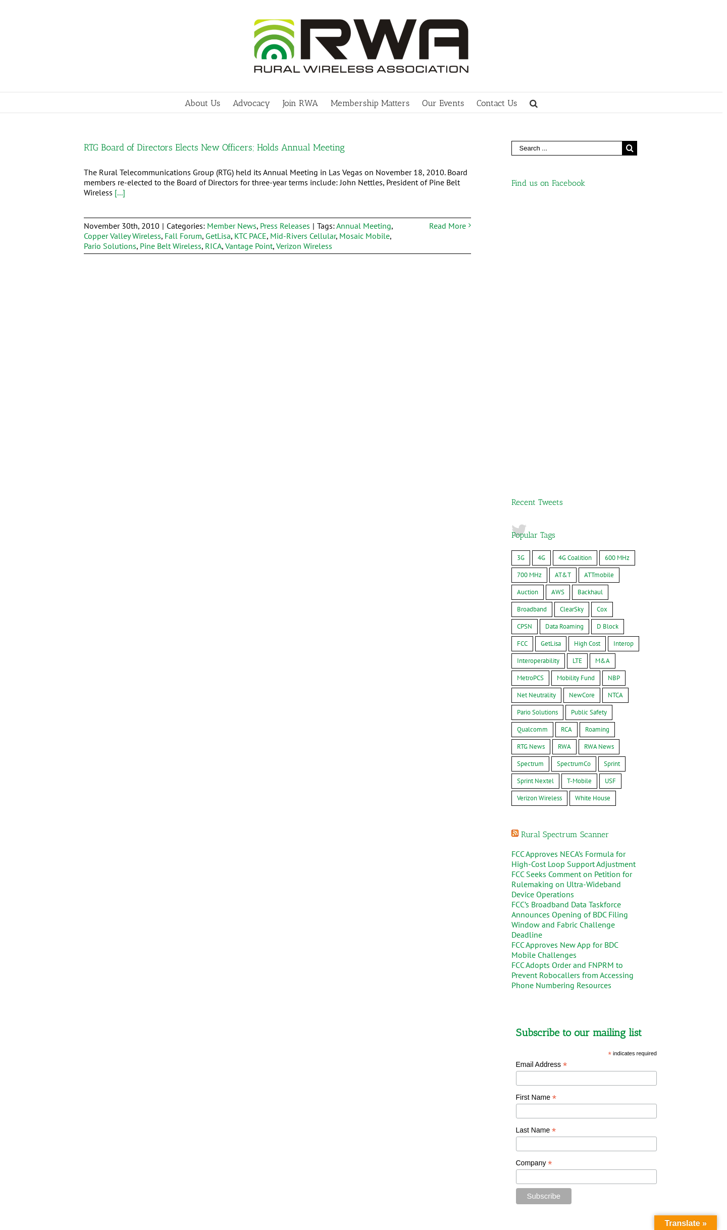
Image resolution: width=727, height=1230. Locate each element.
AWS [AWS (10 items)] (557, 325)
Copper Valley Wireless (122, 236)
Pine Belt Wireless (170, 246)
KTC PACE (250, 236)
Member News (231, 226)
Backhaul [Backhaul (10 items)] (590, 325)
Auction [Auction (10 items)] (527, 325)
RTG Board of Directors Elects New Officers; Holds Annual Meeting (214, 147)
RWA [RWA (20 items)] (564, 479)
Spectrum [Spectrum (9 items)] (530, 496)
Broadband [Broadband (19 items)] (532, 342)
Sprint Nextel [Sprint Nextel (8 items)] (535, 513)
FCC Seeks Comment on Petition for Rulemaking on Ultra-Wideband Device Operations (571, 617)
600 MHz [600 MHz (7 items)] (617, 290)
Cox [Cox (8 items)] (602, 342)
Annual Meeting (363, 226)
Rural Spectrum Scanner (565, 567)
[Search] (534, 102)
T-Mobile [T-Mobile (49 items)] (579, 513)
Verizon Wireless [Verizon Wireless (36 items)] (539, 531)
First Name (536, 830)
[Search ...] (566, 148)
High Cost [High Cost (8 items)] (587, 376)
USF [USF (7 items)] (610, 513)
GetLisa (218, 236)
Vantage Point (249, 246)
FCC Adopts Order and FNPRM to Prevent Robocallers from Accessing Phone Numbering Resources (572, 708)
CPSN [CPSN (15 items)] (524, 359)
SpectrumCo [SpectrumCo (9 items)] (574, 496)
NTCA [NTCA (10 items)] (615, 428)
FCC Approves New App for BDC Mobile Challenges (564, 683)
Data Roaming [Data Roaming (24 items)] (564, 359)
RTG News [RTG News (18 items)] (531, 479)
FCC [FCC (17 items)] (522, 376)
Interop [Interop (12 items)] (623, 376)
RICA (213, 246)
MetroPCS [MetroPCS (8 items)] (530, 410)
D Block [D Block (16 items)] (607, 359)
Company (534, 896)
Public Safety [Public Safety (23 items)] (589, 445)
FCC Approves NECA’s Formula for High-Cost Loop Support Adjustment (573, 592)
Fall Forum (183, 236)
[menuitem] (209, 102)
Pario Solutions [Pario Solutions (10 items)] (537, 445)
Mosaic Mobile (364, 236)
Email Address (541, 797)
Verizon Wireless (304, 246)
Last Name (536, 863)
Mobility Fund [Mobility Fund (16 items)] (576, 410)
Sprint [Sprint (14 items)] (612, 496)
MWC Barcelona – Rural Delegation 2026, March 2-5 (175, 1192)
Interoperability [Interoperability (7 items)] (538, 393)
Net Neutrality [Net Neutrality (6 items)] (536, 428)
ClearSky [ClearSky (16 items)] (572, 342)
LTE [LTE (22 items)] (577, 393)
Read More (447, 226)
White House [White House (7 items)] (592, 531)
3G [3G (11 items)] (521, 290)
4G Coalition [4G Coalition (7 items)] (575, 290)
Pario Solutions (110, 246)
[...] (120, 192)
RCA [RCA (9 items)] (566, 462)
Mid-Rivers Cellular (303, 236)
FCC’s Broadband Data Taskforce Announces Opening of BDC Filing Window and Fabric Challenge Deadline (569, 652)
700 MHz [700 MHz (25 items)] (529, 307)
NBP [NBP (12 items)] (614, 410)
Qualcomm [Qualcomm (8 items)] (532, 462)
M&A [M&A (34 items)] (602, 393)
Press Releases (285, 226)
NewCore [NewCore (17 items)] (582, 428)
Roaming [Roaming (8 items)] (597, 462)
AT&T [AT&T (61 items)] (563, 307)
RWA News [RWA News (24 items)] (599, 479)
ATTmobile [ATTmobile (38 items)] (599, 307)
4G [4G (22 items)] (541, 290)
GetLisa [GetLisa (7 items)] (551, 376)
